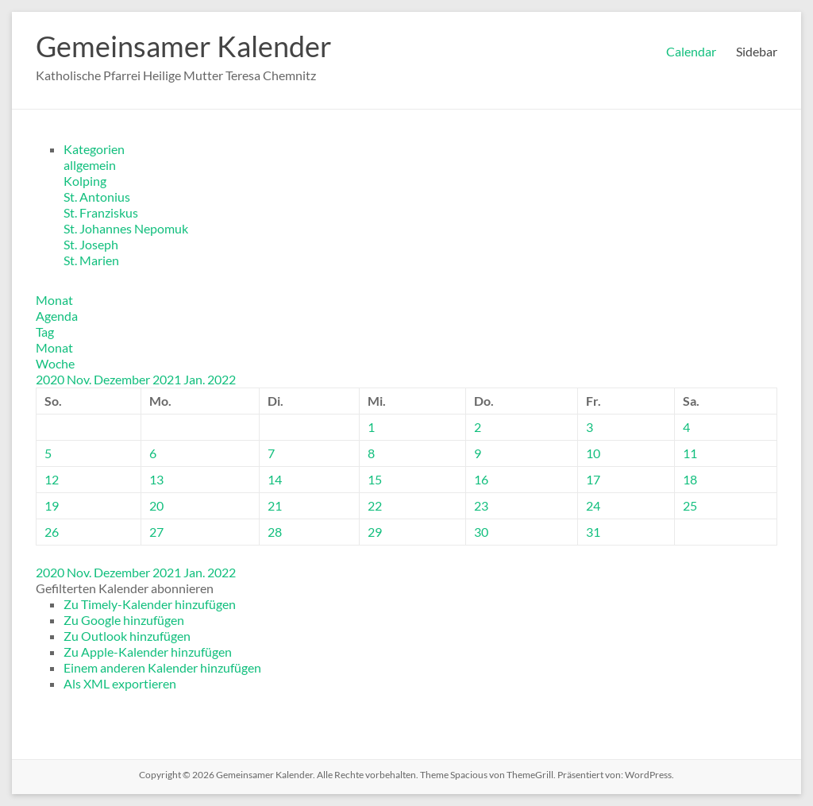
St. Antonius (97, 196)
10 (593, 453)
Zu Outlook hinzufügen (127, 635)
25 (690, 505)
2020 (51, 379)
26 (51, 531)
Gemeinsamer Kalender (184, 46)
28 (275, 531)
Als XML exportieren (120, 683)
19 (51, 505)
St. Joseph (91, 244)
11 (690, 453)
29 (375, 531)
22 (375, 505)
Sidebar (756, 51)
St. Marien (91, 260)
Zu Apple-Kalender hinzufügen (148, 651)
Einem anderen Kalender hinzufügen (162, 667)
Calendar (691, 51)
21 (275, 505)
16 (481, 479)
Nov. (80, 379)
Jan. (195, 379)
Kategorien (94, 148)
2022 (221, 379)
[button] (125, 588)
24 (593, 505)
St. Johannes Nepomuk (126, 228)
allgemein (90, 164)
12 (51, 479)
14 (275, 479)
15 (375, 479)
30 (481, 531)
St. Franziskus (101, 212)
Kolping (85, 180)
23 (481, 505)
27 (156, 531)
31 (593, 531)
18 (690, 479)
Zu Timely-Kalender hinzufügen (150, 603)
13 (156, 479)
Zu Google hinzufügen (124, 619)
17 (593, 479)
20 (156, 505)
